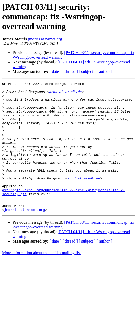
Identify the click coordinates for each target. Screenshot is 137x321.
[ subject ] (87, 71)
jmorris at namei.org (45, 39)
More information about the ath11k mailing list (41, 278)
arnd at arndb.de (65, 94)
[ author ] (104, 71)
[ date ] (55, 71)
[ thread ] (70, 71)
